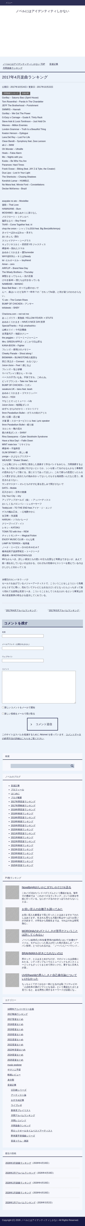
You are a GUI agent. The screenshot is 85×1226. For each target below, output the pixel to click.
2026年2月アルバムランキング (20, 1173)
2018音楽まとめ (15, 1024)
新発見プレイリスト (21, 1110)
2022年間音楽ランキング (23, 841)
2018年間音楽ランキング (23, 809)
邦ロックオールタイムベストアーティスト (31, 1131)
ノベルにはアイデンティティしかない (42, 11)
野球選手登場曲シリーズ (23, 1136)
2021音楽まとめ (15, 1039)
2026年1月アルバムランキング (20, 1202)
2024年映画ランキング (22, 861)
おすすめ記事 (17, 1100)
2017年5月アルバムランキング (64, 610)
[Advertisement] (42, 37)
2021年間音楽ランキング (23, 833)
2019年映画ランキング (22, 821)
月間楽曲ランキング (11, 93)
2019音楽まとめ (15, 1029)
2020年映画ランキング (22, 829)
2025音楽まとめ (15, 1060)
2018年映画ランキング (22, 813)
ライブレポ (16, 1105)
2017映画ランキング (18, 1014)
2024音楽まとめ (15, 1055)
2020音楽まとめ (15, 1034)
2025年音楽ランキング (22, 865)
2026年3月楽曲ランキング (18, 1163)
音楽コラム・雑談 (19, 1141)
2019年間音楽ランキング (23, 817)
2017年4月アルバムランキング (21, 610)
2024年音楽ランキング (22, 857)
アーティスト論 (18, 1095)
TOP (24, 64)
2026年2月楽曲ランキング (18, 1183)
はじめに (15, 793)
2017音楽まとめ (15, 1019)
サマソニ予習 (14, 1070)
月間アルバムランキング (23, 1115)
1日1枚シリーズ (19, 1090)
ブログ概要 (16, 797)
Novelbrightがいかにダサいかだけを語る (46, 887)
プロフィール (17, 789)
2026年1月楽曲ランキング (18, 1193)
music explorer (15, 1065)
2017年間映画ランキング (23, 805)
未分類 (11, 1080)
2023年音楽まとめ (17, 1050)
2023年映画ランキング (22, 853)
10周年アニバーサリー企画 (21, 1009)
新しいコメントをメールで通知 (19, 707)
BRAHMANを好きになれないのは (42, 953)
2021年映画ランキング (22, 837)
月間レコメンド (18, 1120)
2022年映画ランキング (22, 845)
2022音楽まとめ (15, 1045)
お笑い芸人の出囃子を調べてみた (42, 909)
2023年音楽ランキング (22, 849)
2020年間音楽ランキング (23, 825)
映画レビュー (14, 1075)
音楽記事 (25, 93)
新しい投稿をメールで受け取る (19, 713)
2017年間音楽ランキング (23, 801)
